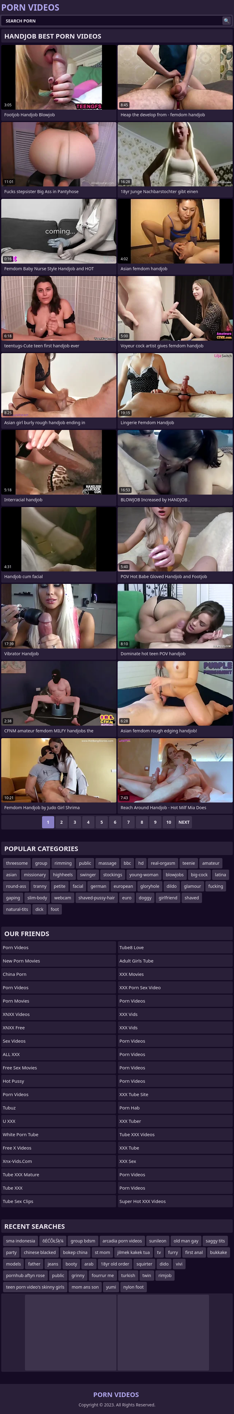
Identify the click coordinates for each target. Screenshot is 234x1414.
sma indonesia (20, 1241)
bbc (127, 863)
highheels (63, 874)
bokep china (75, 1252)
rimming (63, 863)
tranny (40, 886)
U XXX (9, 1121)
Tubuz (9, 1108)
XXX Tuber (130, 1121)
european (123, 886)
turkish (128, 1275)
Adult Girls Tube (136, 961)
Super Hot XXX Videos (142, 1201)
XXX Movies (131, 974)
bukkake (218, 1252)
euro (127, 898)
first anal (194, 1252)
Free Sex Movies (20, 1068)
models (13, 1264)
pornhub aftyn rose (25, 1275)
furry (173, 1252)
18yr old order (115, 1264)
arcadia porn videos (122, 1241)
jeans (53, 1264)
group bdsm (83, 1241)
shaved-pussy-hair (97, 898)
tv (159, 1252)
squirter (144, 1264)
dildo (172, 886)
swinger (88, 874)
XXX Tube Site (133, 1094)
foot (55, 909)
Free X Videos (17, 1148)
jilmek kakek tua (133, 1252)
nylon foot (133, 1287)
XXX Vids (128, 1014)
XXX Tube (129, 1148)
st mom (102, 1252)
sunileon (157, 1241)
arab (89, 1264)
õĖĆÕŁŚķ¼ (52, 1241)
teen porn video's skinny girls (35, 1287)
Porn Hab (129, 1108)
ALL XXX (11, 1054)
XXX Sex (127, 1161)
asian (11, 874)
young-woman (143, 874)
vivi (179, 1264)
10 (168, 822)
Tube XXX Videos (137, 1134)
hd (141, 863)
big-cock (199, 874)
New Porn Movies (21, 961)
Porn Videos (15, 947)
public (85, 863)
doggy (145, 898)
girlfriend (168, 898)
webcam (62, 898)
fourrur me (103, 1275)
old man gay (186, 1241)
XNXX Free (14, 1027)
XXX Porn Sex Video (140, 987)
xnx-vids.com (17, 1161)
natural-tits (17, 909)
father (34, 1264)
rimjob (165, 1275)
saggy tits (215, 1241)
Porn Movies (16, 1001)
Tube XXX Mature (21, 1174)
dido (164, 1264)
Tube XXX (13, 1188)
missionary (35, 874)
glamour (192, 886)
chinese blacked (40, 1252)
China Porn (15, 974)
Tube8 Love (131, 947)
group (41, 863)
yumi (111, 1287)
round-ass (16, 886)
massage (107, 863)
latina (220, 874)
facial (78, 886)
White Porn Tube (20, 1134)
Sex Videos (14, 1041)
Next (184, 822)
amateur (210, 863)
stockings (112, 874)
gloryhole (149, 886)
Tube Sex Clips (18, 1201)
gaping (13, 898)
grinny (78, 1275)
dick (39, 909)
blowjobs (175, 874)
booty (71, 1264)
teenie (189, 863)
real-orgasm (163, 863)
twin (147, 1275)
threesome (17, 863)
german (98, 886)
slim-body (37, 898)
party (11, 1252)
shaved (192, 898)
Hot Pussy (13, 1081)
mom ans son (85, 1287)
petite (60, 886)
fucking (215, 886)
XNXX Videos (16, 1014)
